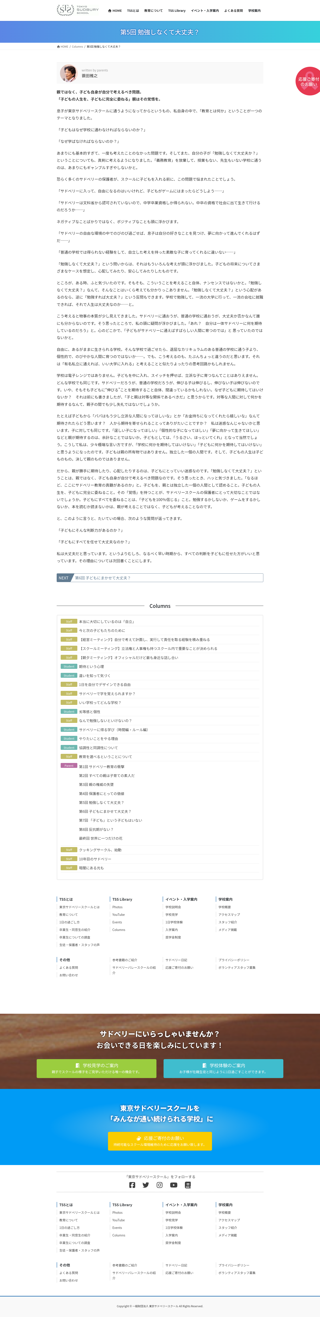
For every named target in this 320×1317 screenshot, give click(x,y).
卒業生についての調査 (74, 937)
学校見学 (171, 914)
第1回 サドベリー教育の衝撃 (101, 766)
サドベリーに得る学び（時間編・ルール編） (114, 729)
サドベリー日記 (176, 960)
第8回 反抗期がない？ (96, 829)
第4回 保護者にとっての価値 (101, 793)
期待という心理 (91, 666)
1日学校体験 (174, 922)
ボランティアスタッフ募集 (237, 967)
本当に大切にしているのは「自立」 (107, 621)
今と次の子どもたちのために (102, 630)
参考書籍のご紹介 (124, 960)
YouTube (118, 914)
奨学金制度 (173, 937)
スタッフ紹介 (227, 922)
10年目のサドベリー (95, 859)
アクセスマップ (229, 914)
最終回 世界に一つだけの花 (101, 838)
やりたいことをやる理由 (98, 738)
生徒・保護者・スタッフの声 (79, 945)
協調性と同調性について (98, 747)
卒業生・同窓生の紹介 (74, 929)
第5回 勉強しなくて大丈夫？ (101, 802)
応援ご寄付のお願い (179, 967)
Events (117, 922)
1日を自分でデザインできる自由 (105, 684)
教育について (68, 914)
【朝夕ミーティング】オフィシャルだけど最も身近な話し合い (128, 657)
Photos (117, 907)
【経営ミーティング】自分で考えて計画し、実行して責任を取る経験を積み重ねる (144, 639)
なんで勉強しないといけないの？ (105, 720)
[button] (96, 1068)
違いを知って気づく (95, 675)
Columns (118, 929)
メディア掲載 (227, 929)
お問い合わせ (68, 975)
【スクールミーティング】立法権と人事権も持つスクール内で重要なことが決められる (148, 648)
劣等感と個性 (89, 711)
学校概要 (224, 907)
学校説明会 (173, 907)
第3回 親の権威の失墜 (96, 784)
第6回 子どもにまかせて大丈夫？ (103, 578)
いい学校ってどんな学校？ (100, 702)
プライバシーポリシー (234, 960)
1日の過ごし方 (69, 922)
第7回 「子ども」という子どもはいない (110, 820)
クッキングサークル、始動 (100, 849)
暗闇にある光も (91, 867)
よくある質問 (68, 967)
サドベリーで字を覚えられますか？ (107, 693)
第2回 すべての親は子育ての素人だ (107, 775)
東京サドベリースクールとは (79, 907)
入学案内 (171, 929)
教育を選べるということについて (105, 756)
